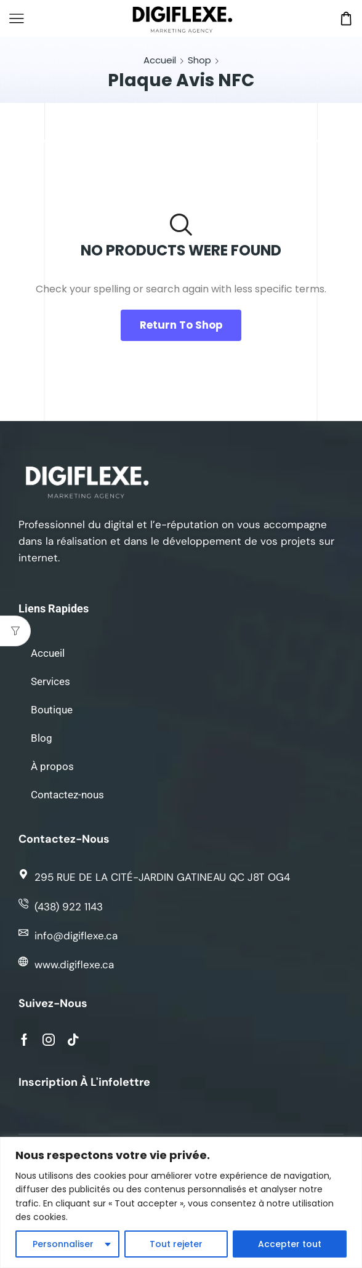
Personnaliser (63, 1244)
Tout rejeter (176, 1244)
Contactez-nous (67, 794)
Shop (199, 60)
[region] (181, 1202)
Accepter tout (289, 1244)
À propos (52, 766)
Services (50, 681)
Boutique (52, 710)
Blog (41, 738)
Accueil (159, 60)
